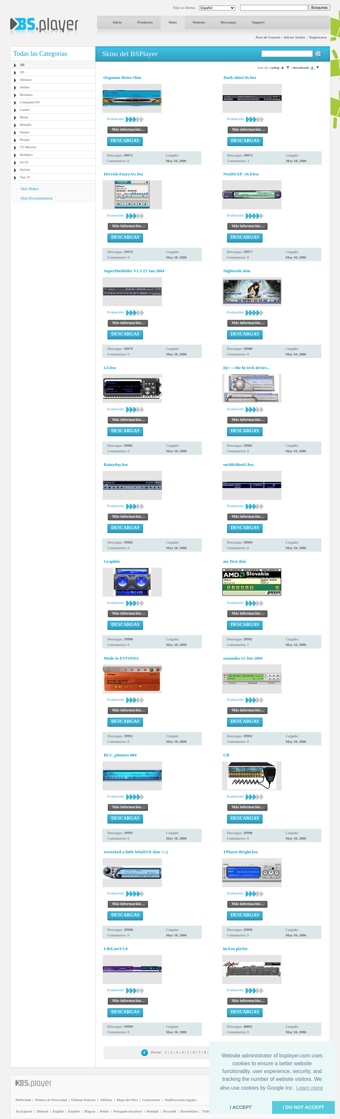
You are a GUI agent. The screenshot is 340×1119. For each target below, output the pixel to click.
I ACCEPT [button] (241, 1107)
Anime (25, 87)
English (58, 1111)
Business (26, 95)
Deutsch (42, 1111)
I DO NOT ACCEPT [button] (303, 1107)
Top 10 (25, 177)
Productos (145, 22)
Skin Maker (30, 188)
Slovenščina (189, 1111)
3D (22, 72)
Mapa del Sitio (127, 1100)
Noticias (199, 22)
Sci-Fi (24, 162)
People (25, 140)
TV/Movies (28, 147)
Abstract (26, 80)
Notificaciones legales (180, 1100)
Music (24, 117)
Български (24, 1111)
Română (153, 1111)
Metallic (26, 125)
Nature (25, 132)
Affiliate (106, 1100)
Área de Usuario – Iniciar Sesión (280, 37)
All (22, 65)
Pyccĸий (169, 1111)
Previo (156, 1052)
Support (258, 22)
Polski (104, 1111)
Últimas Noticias (84, 1100)
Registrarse (318, 37)
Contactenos (151, 1100)
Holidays (26, 155)
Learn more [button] (309, 1088)
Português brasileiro (127, 1111)
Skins (173, 22)
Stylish (25, 170)
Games (25, 110)
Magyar (89, 1111)
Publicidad (23, 1100)
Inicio (117, 22)
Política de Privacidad (51, 1100)
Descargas (228, 22)
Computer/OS (30, 102)
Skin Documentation (37, 198)
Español (74, 1111)
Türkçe (207, 1111)
